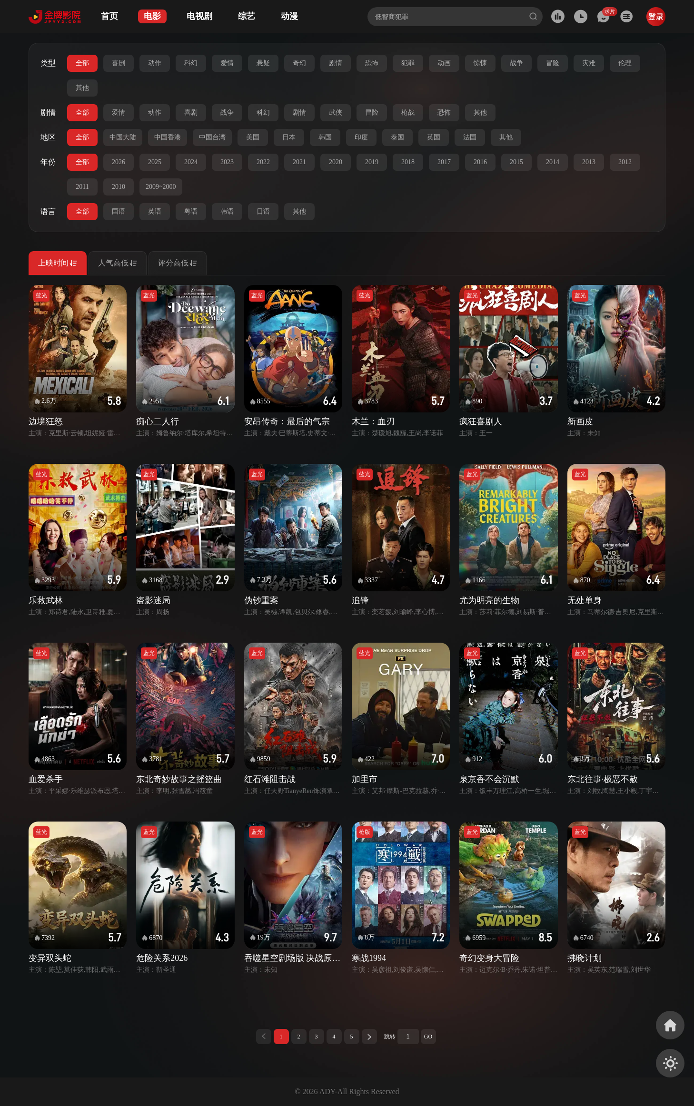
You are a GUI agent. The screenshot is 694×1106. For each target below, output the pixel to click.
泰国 (397, 137)
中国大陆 (122, 137)
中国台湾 (212, 137)
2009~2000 (161, 186)
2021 (299, 162)
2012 (625, 162)
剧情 (335, 63)
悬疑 (263, 63)
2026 (118, 162)
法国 (469, 137)
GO (428, 1036)
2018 (408, 162)
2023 (227, 162)
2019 (371, 162)
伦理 (625, 63)
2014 (552, 162)
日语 (263, 211)
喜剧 (118, 63)
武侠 (335, 112)
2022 (263, 162)
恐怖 (371, 63)
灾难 (588, 63)
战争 (516, 63)
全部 (82, 63)
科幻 (191, 63)
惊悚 (480, 63)
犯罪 (408, 63)
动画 (444, 63)
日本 (289, 137)
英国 (433, 137)
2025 (154, 162)
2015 (516, 162)
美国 (252, 137)
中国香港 (167, 137)
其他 (82, 87)
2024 (191, 162)
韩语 (227, 211)
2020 (335, 162)
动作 (154, 63)
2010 (118, 186)
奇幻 (299, 63)
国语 (118, 211)
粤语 (191, 211)
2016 (480, 162)
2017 (444, 162)
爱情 (227, 63)
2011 (82, 186)
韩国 (325, 137)
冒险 (552, 63)
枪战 (408, 112)
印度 (361, 137)
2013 (588, 162)
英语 (154, 211)
